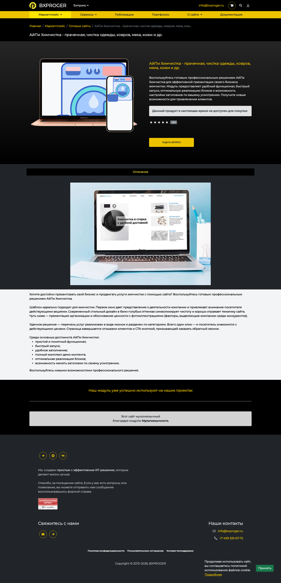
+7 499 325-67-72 (231, 538)
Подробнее (213, 574)
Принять (264, 568)
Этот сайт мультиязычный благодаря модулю (140, 419)
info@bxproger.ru (211, 5)
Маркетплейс (50, 14)
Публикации (124, 14)
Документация (231, 14)
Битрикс (81, 5)
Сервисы (88, 14)
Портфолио (160, 14)
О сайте (194, 14)
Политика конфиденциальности (106, 550)
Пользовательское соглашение (145, 550)
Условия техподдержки (179, 550)
